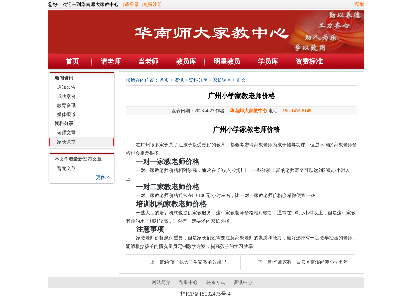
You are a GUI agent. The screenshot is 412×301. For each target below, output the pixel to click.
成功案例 (66, 96)
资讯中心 (242, 282)
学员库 (268, 61)
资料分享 (63, 123)
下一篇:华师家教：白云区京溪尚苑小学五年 (303, 262)
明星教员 (227, 61)
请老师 (111, 61)
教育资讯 (66, 105)
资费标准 (309, 61)
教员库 (186, 61)
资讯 (179, 80)
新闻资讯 (63, 78)
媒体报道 (66, 114)
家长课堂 (66, 141)
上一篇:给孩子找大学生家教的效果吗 (188, 262)
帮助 (359, 4)
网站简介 (161, 282)
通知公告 (66, 87)
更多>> (103, 177)
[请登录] (132, 4)
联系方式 (215, 282)
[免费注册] (152, 4)
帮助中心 (188, 282)
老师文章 (66, 132)
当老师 (148, 61)
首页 (72, 61)
